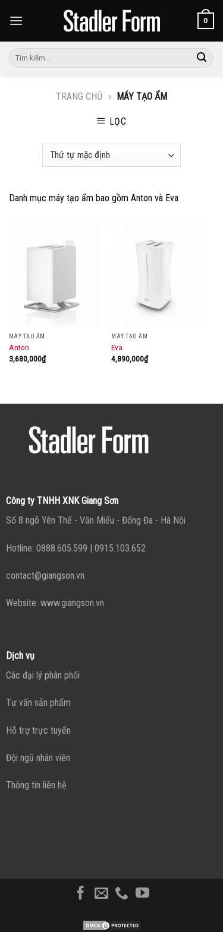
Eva (117, 347)
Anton (19, 347)
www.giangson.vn (72, 602)
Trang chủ (79, 96)
